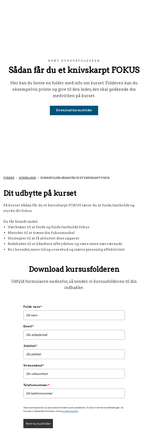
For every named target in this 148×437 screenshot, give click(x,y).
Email (28, 326)
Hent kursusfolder (38, 424)
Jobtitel (30, 346)
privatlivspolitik (70, 411)
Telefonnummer (36, 385)
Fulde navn (32, 307)
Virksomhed (33, 365)
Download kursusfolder (74, 110)
